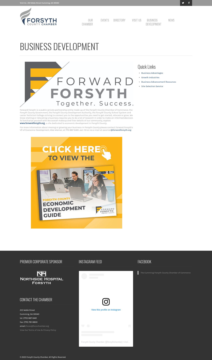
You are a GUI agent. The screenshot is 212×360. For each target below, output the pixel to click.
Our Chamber (87, 22)
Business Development (153, 22)
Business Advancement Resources (158, 82)
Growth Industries (150, 77)
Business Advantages (152, 73)
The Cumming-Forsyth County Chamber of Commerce (166, 273)
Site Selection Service (152, 86)
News (171, 20)
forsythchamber (115, 342)
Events (105, 20)
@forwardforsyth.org (121, 130)
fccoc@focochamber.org (37, 326)
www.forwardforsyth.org (32, 123)
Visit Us (136, 20)
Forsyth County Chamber (92, 342)
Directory (119, 20)
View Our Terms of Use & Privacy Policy (38, 330)
